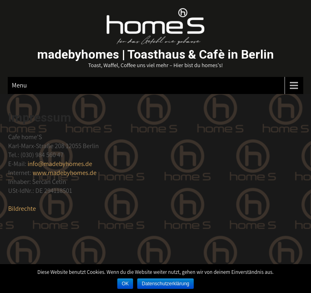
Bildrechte (22, 208)
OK (125, 283)
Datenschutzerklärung (165, 283)
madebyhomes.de (60, 164)
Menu (19, 85)
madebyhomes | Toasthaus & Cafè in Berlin (155, 54)
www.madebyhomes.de (64, 172)
